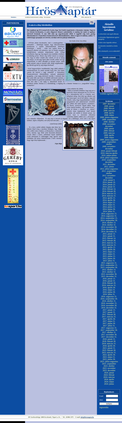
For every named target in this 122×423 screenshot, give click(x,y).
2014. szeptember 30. (109, 220)
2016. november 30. (109, 305)
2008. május (109, 115)
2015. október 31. (109, 272)
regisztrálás (103, 407)
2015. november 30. (109, 274)
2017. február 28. (109, 314)
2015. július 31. (109, 261)
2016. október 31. (109, 301)
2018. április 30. (109, 346)
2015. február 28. (109, 240)
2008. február (109, 108)
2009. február (109, 131)
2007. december (109, 104)
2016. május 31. (109, 290)
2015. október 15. (109, 270)
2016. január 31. (109, 281)
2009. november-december (109, 147)
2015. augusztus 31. (109, 263)
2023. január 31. (109, 348)
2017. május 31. (109, 321)
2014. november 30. (109, 227)
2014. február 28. (109, 191)
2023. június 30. (109, 359)
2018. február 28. (109, 341)
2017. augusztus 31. (109, 328)
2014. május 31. (109, 205)
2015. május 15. (109, 252)
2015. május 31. (109, 254)
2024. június (109, 384)
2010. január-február (109, 151)
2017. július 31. (109, 326)
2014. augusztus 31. (109, 216)
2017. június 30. (109, 323)
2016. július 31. (109, 294)
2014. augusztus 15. (109, 214)
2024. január (109, 373)
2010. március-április (109, 153)
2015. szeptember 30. (109, 267)
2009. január (109, 128)
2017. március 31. (109, 317)
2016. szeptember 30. (109, 299)
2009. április (109, 135)
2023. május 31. (109, 357)
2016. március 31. (109, 285)
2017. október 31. (109, 332)
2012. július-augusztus (109, 169)
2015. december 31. (109, 276)
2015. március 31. (109, 245)
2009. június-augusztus (109, 140)
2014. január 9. (109, 180)
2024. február (109, 375)
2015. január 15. (109, 234)
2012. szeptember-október (109, 172)
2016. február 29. (109, 283)
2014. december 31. (109, 231)
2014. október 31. (109, 225)
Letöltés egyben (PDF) (109, 94)
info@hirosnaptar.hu (87, 417)
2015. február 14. (109, 238)
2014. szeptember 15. (109, 218)
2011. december (109, 164)
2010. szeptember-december (109, 161)
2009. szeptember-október (109, 143)
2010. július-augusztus (109, 158)
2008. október (109, 122)
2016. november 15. (109, 303)
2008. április (109, 113)
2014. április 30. (109, 200)
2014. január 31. (109, 187)
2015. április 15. (109, 247)
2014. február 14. (109, 189)
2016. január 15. (109, 279)
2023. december (109, 370)
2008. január (109, 106)
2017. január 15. (109, 310)
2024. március (109, 377)
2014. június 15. (109, 207)
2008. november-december (109, 125)
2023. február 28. (109, 350)
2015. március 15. (109, 243)
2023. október (109, 366)
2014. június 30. (109, 209)
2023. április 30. (109, 355)
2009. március (109, 133)
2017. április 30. (109, 319)
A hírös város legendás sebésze (107, 42)
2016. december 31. (109, 308)
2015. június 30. (109, 258)
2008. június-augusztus (109, 117)
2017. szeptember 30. (109, 330)
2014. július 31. (109, 211)
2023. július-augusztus (109, 361)
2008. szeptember (109, 119)
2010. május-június (109, 155)
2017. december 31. (109, 337)
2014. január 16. (109, 182)
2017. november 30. (109, 335)
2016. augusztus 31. (109, 296)
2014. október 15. (109, 223)
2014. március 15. (109, 193)
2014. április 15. (109, 198)
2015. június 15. (109, 256)
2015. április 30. (109, 249)
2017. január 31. (109, 312)
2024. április (109, 379)
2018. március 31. (109, 343)
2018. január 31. (109, 339)
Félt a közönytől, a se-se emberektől (109, 51)
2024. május (109, 382)
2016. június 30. (109, 292)
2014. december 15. (109, 229)
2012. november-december (109, 176)
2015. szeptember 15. (109, 265)
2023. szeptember (109, 364)
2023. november (109, 368)
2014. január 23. (109, 184)
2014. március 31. (109, 196)
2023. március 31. (109, 352)
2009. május (109, 137)
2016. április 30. (109, 287)
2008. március (109, 111)
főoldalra (13, 17)
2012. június (109, 167)
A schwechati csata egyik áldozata (108, 34)
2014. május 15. (109, 202)
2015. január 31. (109, 236)
